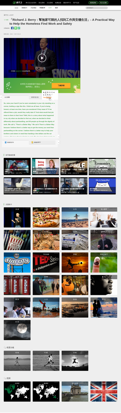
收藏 (7, 20)
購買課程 (93, 3)
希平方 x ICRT (9, 15)
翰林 (56, 8)
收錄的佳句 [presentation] (81, 85)
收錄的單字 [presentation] (102, 85)
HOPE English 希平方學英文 (44, 377)
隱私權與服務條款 (83, 388)
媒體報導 (71, 393)
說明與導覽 (81, 390)
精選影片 (24, 8)
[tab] (85, 40)
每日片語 (62, 391)
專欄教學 (42, 8)
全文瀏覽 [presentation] (79, 40)
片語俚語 (33, 8)
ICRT (50, 8)
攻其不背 (19, 69)
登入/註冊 (103, 3)
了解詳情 (54, 84)
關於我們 (71, 391)
